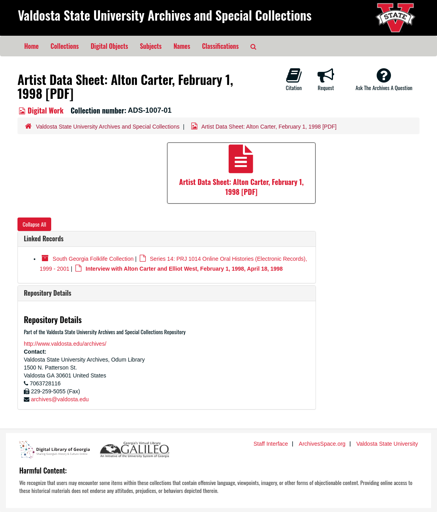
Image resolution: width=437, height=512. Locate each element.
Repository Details (47, 293)
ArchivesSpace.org (322, 444)
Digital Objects (109, 46)
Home (31, 46)
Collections (64, 46)
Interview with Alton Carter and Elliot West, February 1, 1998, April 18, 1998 (184, 269)
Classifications (220, 46)
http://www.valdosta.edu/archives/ (65, 344)
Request (326, 79)
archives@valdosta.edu (60, 399)
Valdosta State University (387, 444)
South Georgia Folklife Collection (93, 259)
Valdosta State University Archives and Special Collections (165, 15)
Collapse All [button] (34, 224)
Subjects (151, 46)
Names (181, 46)
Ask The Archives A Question (384, 79)
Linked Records (44, 238)
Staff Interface (271, 444)
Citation (294, 79)
